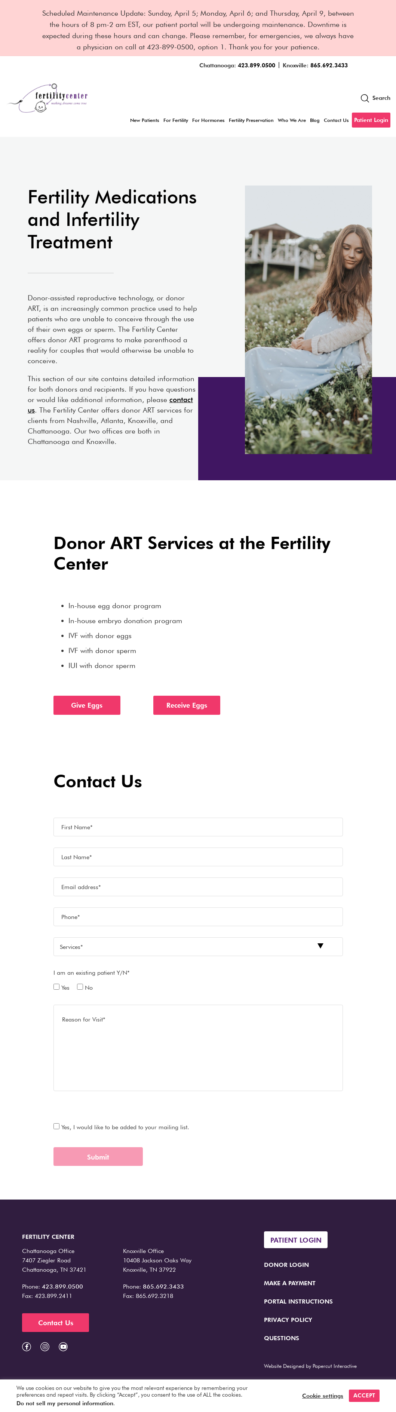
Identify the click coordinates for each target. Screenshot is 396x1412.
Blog (315, 120)
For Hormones (208, 120)
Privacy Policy (288, 1319)
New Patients (144, 120)
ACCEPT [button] (364, 1395)
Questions (281, 1338)
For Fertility (175, 120)
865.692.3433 (329, 65)
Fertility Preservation (251, 120)
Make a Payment (290, 1283)
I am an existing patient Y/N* (91, 972)
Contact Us (336, 120)
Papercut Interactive (335, 1366)
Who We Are (292, 120)
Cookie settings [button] (322, 1396)
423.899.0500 (256, 65)
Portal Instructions (298, 1301)
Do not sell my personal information (64, 1403)
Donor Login (286, 1264)
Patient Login (371, 120)
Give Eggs (86, 705)
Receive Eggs (186, 705)
